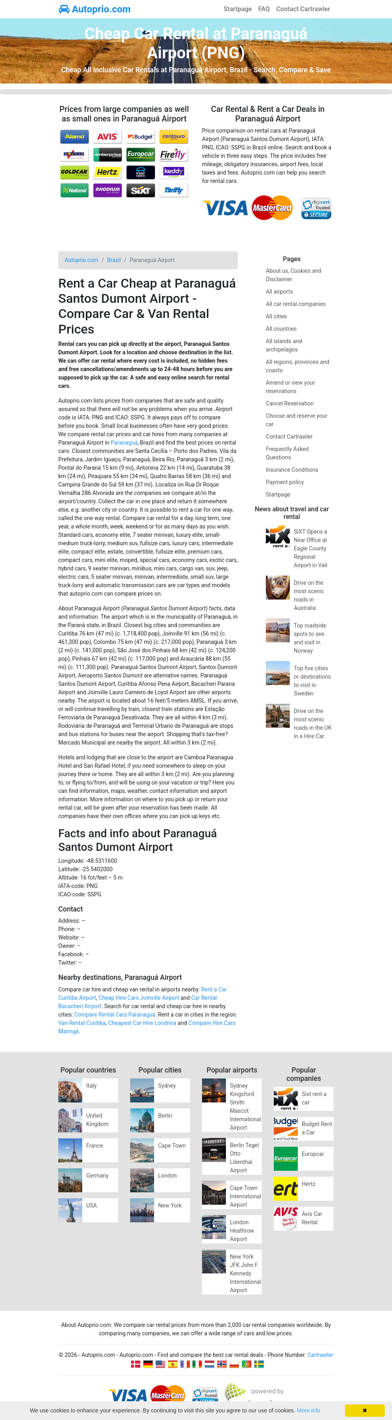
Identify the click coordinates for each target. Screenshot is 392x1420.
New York (170, 1205)
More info (308, 1410)
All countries (281, 329)
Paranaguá (124, 442)
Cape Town (172, 1145)
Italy (91, 1085)
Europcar (313, 1154)
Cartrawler (320, 1355)
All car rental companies (296, 304)
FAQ (264, 9)
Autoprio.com (95, 9)
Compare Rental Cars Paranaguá (114, 1014)
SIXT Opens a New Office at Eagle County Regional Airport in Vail (310, 548)
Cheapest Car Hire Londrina (142, 1023)
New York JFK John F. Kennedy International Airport (245, 1273)
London (167, 1175)
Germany (97, 1175)
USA (91, 1205)
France (94, 1145)
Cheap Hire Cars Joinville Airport (139, 998)
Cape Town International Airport (245, 1196)
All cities (276, 316)
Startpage (238, 9)
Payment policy (285, 482)
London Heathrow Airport (242, 1230)
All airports (279, 291)
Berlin (165, 1115)
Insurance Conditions (292, 470)
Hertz (308, 1184)
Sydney (167, 1085)
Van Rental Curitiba (82, 1023)
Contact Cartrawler (303, 9)
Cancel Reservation (290, 403)
